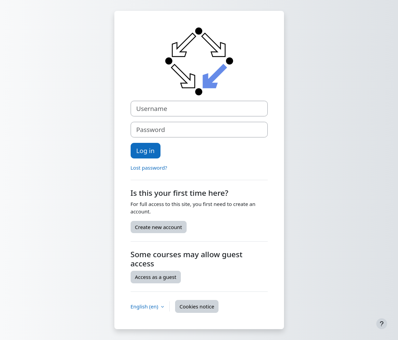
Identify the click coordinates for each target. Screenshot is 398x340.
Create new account (158, 227)
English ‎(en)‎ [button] (145, 306)
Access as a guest (155, 276)
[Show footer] (381, 323)
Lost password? (149, 167)
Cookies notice (196, 306)
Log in (145, 150)
